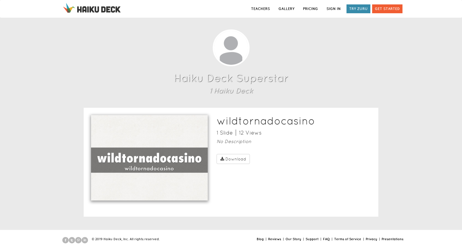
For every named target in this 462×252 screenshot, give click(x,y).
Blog (260, 239)
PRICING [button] (310, 9)
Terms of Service (347, 239)
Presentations (392, 239)
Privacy (371, 239)
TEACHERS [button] (260, 9)
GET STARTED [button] (387, 9)
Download (233, 159)
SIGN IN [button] (333, 9)
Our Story (293, 239)
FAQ (326, 239)
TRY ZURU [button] (358, 9)
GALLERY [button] (286, 9)
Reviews (274, 239)
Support (312, 239)
